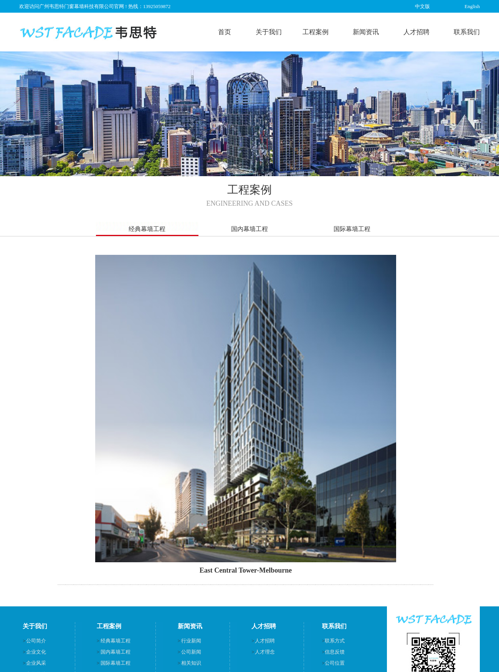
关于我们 (269, 32)
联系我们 (467, 32)
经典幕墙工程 (147, 229)
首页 (224, 32)
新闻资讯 (366, 32)
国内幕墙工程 (249, 229)
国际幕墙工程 (352, 229)
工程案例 (315, 32)
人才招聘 (416, 32)
